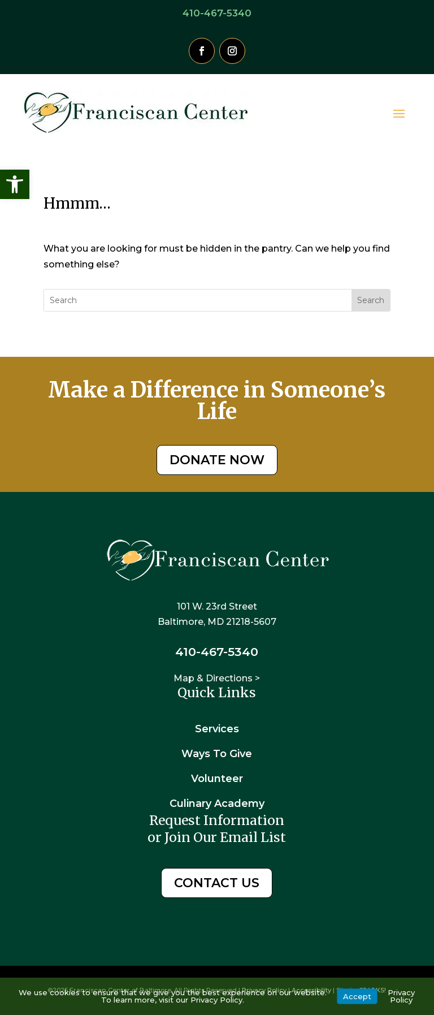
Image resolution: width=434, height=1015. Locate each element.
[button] (14, 184)
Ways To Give (216, 754)
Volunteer (217, 778)
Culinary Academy (217, 803)
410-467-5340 (217, 13)
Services (217, 729)
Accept (357, 996)
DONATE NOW (217, 460)
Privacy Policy (401, 996)
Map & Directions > (216, 678)
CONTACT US (216, 883)
